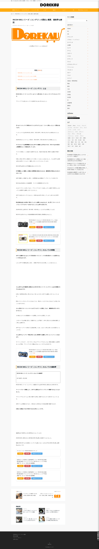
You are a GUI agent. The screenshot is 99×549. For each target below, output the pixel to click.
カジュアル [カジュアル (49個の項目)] (70, 127)
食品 (68, 108)
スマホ (44, 10)
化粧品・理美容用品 (72, 80)
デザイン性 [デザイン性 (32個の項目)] (79, 133)
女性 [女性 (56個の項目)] (72, 140)
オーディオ (70, 42)
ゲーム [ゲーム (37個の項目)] (81, 127)
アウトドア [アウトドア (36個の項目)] (84, 125)
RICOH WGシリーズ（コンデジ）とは (25, 72)
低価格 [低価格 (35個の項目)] (69, 137)
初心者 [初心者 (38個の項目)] (77, 137)
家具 (68, 86)
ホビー (69, 72)
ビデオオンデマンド (72, 64)
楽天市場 (39, 227)
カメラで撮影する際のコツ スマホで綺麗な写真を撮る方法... (53, 519)
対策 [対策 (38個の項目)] (76, 140)
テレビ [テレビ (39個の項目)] (69, 133)
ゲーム (69, 50)
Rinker (34, 223)
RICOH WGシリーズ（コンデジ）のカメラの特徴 (27, 76)
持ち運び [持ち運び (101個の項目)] (80, 140)
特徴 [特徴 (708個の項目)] (85, 142)
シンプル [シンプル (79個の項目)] (74, 129)
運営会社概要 (15, 536)
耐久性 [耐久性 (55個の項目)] (75, 144)
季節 (68, 83)
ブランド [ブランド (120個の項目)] (81, 135)
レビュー (69, 78)
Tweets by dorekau (72, 116)
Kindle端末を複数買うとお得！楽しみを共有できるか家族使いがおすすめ (76, 173)
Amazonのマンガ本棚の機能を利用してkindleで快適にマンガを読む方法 (77, 168)
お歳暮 (69, 45)
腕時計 (54, 10)
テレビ (69, 61)
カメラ (63, 10)
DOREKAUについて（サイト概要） (19, 534)
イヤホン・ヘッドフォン (73, 39)
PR (68, 34)
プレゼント (70, 69)
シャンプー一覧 (35, 10)
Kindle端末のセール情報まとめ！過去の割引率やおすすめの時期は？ (76, 160)
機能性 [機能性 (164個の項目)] (72, 142)
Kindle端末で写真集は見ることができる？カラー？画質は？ (76, 155)
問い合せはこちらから (83, 10)
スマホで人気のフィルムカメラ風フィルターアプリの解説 (30, 511)
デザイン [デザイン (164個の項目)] (73, 133)
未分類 (69, 97)
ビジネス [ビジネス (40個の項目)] (76, 135)
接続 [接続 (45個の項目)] (84, 140)
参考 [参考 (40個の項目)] (81, 137)
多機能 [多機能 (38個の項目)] (84, 137)
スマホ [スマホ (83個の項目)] (76, 131)
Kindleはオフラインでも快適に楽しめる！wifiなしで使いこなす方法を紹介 (76, 164)
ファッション (70, 67)
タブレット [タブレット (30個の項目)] (81, 131)
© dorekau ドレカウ (49, 547)
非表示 (40, 70)
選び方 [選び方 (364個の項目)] (69, 146)
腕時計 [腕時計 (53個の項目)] (79, 144)
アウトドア (70, 36)
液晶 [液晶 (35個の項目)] (82, 142)
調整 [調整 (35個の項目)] (83, 144)
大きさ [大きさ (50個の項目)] (69, 140)
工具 (68, 89)
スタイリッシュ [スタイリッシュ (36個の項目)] (71, 131)
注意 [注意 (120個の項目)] (79, 142)
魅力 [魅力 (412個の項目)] (80, 146)
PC (73, 10)
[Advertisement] (38, 58)
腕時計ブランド (15, 10)
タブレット (70, 58)
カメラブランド (25, 10)
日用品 (69, 94)
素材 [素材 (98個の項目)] (72, 144)
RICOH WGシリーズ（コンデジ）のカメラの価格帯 (27, 79)
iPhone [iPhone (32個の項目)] (74, 125)
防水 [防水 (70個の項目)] (72, 146)
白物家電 (69, 102)
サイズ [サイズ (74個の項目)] (85, 127)
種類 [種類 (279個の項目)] (69, 144)
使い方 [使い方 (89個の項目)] (73, 137)
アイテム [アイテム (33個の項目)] (78, 125)
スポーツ (69, 53)
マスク (69, 75)
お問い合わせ (15, 539)
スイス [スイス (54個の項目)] (79, 129)
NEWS (69, 28)
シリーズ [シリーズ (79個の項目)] (69, 129)
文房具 (69, 91)
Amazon (32, 227)
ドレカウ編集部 (31, 25)
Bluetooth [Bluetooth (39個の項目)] (69, 125)
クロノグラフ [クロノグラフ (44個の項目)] (75, 127)
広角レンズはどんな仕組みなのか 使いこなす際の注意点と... (53, 511)
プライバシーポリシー (17, 537)
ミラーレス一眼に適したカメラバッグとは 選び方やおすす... (30, 519)
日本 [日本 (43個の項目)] (69, 142)
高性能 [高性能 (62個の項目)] (76, 146)
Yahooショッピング (49, 227)
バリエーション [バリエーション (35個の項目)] (71, 135)
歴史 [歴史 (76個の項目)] (76, 142)
